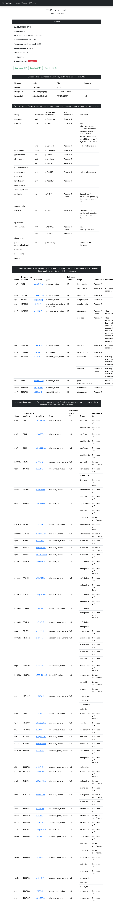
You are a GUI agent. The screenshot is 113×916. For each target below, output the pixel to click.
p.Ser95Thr (40, 434)
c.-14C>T (37, 356)
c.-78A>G (39, 462)
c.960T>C (39, 469)
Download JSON (50, 68)
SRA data (32, 3)
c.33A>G (39, 730)
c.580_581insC (41, 675)
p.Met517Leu (41, 781)
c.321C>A (39, 608)
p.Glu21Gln (40, 420)
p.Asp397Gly (41, 829)
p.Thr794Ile (40, 578)
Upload (24, 3)
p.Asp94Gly (38, 284)
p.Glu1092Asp (41, 554)
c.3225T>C (40, 541)
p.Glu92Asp (40, 898)
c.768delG (38, 392)
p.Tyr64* (37, 352)
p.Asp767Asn (41, 594)
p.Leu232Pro (41, 723)
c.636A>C (39, 713)
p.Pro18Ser (40, 795)
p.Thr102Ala (40, 771)
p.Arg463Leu (41, 737)
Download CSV (21, 68)
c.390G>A (39, 524)
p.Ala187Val (40, 489)
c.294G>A (39, 665)
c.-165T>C (40, 631)
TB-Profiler (7, 2)
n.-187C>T (40, 696)
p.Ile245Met (40, 503)
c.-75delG (39, 857)
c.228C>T (39, 822)
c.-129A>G (40, 750)
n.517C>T (37, 304)
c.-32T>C (39, 767)
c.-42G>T (39, 836)
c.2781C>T (40, 808)
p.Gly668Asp (41, 448)
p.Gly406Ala (38, 387)
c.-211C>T (40, 878)
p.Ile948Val (40, 561)
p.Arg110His (41, 534)
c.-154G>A (38, 311)
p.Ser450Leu (39, 295)
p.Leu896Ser (41, 744)
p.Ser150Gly (38, 381)
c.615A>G (39, 891)
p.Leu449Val (41, 548)
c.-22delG (39, 815)
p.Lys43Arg (38, 299)
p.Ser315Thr (39, 345)
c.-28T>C (39, 638)
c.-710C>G (40, 622)
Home (17, 3)
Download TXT (35, 68)
